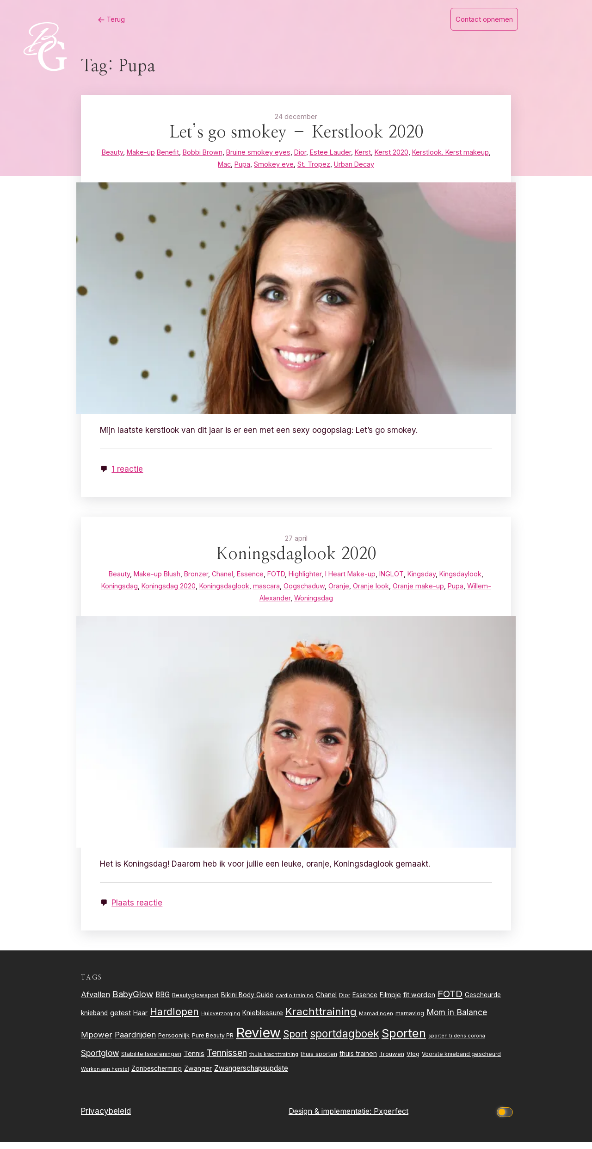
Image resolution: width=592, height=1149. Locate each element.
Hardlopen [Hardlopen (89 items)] (174, 1018)
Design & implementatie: (331, 1118)
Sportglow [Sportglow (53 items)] (100, 1060)
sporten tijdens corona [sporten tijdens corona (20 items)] (456, 1043)
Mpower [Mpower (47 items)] (96, 1041)
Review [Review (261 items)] (258, 1039)
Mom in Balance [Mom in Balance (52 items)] (456, 1019)
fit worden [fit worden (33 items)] (419, 1001)
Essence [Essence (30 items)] (364, 1001)
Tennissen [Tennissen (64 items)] (227, 1060)
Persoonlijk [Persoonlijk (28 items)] (174, 1042)
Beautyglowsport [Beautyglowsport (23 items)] (195, 1002)
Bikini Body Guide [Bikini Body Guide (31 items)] (247, 1001)
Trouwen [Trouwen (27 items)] (391, 1060)
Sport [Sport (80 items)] (295, 1041)
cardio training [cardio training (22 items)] (295, 1002)
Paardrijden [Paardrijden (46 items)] (135, 1041)
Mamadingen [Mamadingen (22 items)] (376, 1020)
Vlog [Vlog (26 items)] (413, 1060)
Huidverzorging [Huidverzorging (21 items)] (220, 1020)
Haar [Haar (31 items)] (140, 1020)
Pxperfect (391, 1118)
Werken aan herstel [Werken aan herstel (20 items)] (105, 1076)
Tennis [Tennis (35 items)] (194, 1060)
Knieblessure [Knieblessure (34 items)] (262, 1020)
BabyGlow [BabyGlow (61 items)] (132, 1001)
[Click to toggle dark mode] (506, 1118)
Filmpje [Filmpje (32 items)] (390, 1001)
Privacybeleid (106, 1118)
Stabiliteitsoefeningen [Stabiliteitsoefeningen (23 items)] (151, 1061)
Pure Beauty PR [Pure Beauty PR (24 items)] (213, 1042)
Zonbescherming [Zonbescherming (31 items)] (156, 1075)
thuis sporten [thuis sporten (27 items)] (319, 1060)
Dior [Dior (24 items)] (344, 1002)
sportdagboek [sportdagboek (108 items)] (344, 1040)
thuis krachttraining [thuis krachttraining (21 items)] (273, 1061)
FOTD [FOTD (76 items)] (450, 1000)
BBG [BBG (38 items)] (162, 1001)
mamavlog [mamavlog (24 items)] (409, 1020)
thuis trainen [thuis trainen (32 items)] (358, 1060)
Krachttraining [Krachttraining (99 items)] (321, 1018)
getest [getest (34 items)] (120, 1020)
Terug (87, 19)
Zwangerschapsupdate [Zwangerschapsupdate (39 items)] (251, 1075)
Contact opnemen (484, 19)
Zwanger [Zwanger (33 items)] (198, 1075)
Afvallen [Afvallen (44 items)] (95, 1001)
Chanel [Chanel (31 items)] (326, 1001)
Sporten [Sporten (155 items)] (404, 1040)
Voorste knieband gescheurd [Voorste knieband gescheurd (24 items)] (461, 1060)
